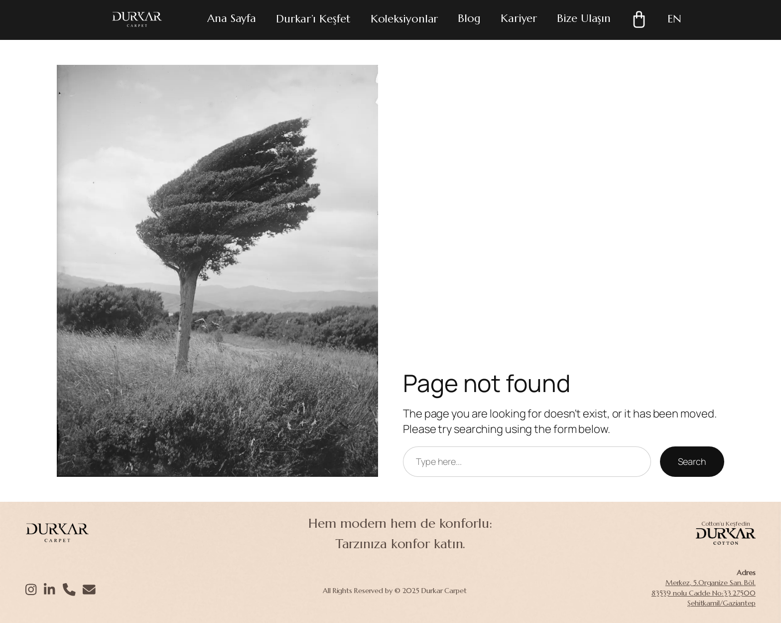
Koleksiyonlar (404, 18)
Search (692, 461)
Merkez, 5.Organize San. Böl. (710, 582)
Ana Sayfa (231, 18)
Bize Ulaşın (584, 18)
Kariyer (519, 18)
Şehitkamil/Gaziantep (721, 603)
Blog (469, 18)
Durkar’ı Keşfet (313, 18)
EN (674, 18)
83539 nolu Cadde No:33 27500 (703, 593)
